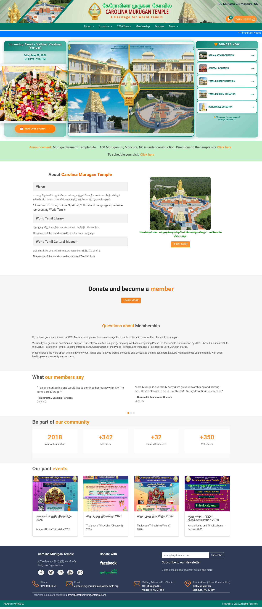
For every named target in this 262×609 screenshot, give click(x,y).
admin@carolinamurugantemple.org (86, 595)
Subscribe (216, 555)
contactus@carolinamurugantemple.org (96, 586)
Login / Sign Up (245, 19)
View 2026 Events (35, 129)
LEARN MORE (180, 244)
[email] (185, 555)
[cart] (228, 19)
